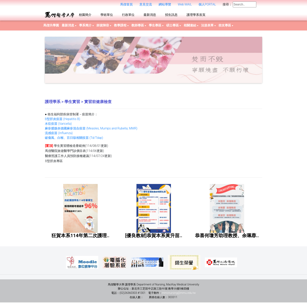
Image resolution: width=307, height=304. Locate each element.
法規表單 (208, 27)
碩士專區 (173, 27)
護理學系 (52, 103)
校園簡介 (85, 15)
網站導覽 (165, 5)
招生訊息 (171, 15)
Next (265, 61)
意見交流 (145, 5)
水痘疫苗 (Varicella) (58, 125)
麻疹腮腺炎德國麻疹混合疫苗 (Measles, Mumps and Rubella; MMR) (91, 130)
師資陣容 (104, 27)
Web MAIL (185, 5)
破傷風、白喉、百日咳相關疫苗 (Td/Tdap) (74, 139)
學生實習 (72, 103)
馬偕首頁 (126, 5)
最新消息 (150, 15)
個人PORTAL (207, 5)
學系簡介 (86, 27)
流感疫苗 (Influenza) (59, 134)
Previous (42, 61)
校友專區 (226, 27)
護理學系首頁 (196, 15)
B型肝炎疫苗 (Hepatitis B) (62, 120)
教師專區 (138, 27)
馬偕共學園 (51, 27)
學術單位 (106, 15)
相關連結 (191, 27)
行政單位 (128, 15)
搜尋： (227, 5)
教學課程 (121, 27)
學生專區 (156, 27)
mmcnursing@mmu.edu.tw (179, 294)
